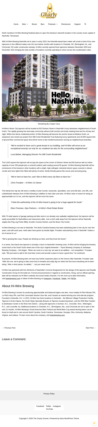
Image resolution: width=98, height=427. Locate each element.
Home (16, 24)
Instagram (48, 279)
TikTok (73, 279)
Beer (26, 24)
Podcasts (52, 24)
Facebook (56, 279)
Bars (42, 24)
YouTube (49, 409)
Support (77, 24)
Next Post (91, 328)
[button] (28, 24)
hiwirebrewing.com (13, 279)
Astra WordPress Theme (69, 418)
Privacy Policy (48, 394)
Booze (34, 24)
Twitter (63, 279)
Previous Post (8, 328)
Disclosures (65, 24)
